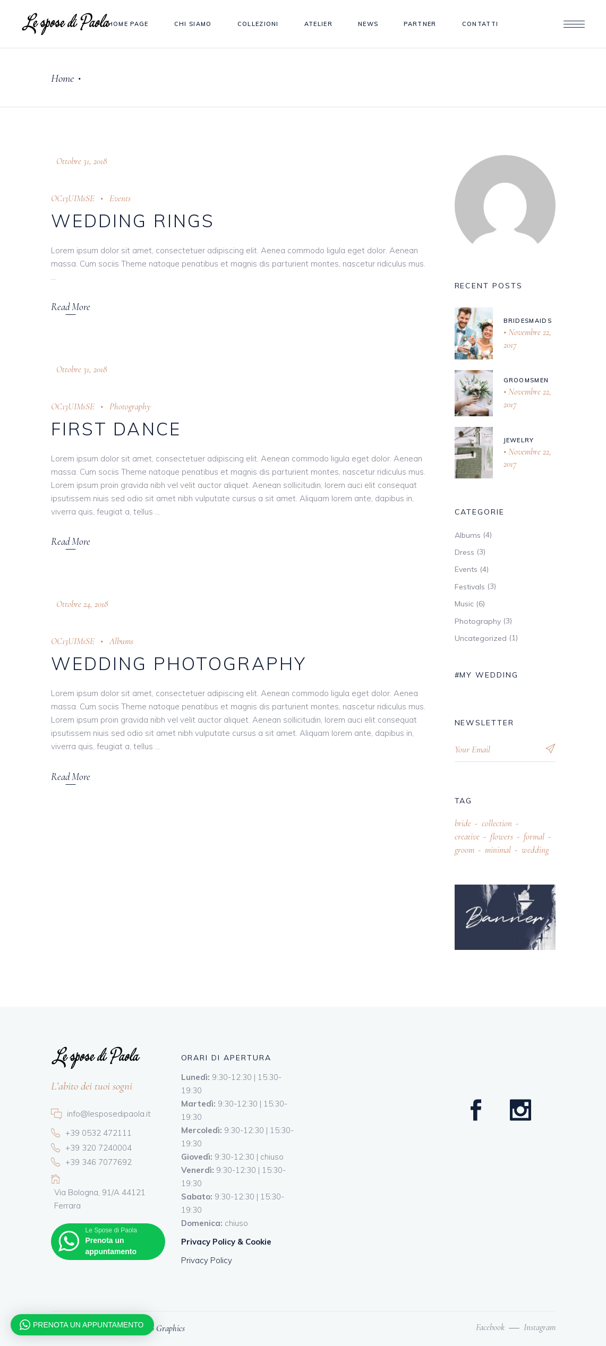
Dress (464, 552)
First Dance (116, 429)
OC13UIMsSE (73, 198)
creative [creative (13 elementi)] (467, 836)
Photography (130, 406)
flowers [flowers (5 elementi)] (501, 836)
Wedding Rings (133, 221)
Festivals (470, 586)
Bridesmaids (527, 320)
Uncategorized (481, 638)
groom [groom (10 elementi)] (464, 849)
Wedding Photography (179, 663)
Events (120, 198)
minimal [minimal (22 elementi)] (498, 849)
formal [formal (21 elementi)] (534, 836)
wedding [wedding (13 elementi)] (535, 849)
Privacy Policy (206, 1260)
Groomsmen (526, 380)
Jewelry (518, 440)
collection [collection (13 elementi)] (497, 823)
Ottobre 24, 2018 (82, 604)
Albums (121, 641)
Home (62, 78)
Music (464, 603)
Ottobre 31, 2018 (81, 161)
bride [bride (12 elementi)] (463, 823)
